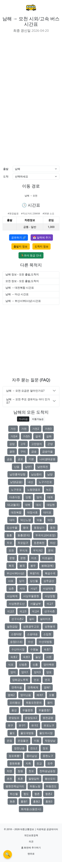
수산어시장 (18, 649)
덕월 (39, 520)
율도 (12, 733)
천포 (31, 771)
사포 (10, 581)
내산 (30, 482)
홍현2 (36, 801)
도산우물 (12, 527)
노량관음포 (33, 489)
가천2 (35, 429)
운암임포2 (31, 718)
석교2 (10, 611)
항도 (26, 794)
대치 (12, 520)
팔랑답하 (34, 778)
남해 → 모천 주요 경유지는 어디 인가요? (28, 400)
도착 (5, 176)
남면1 (28, 467)
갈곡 (38, 436)
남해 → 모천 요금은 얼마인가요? (25, 390)
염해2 (11, 695)
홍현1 (24, 801)
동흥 (9, 535)
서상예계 (12, 596)
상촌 (11, 588)
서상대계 (48, 588)
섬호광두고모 (31, 626)
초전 (9, 778)
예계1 (40, 695)
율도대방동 (27, 733)
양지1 (24, 672)
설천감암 (12, 626)
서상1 (33, 588)
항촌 (37, 794)
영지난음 (25, 695)
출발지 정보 (20, 246)
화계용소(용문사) (31, 809)
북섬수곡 (50, 573)
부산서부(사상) (15, 573)
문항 (12, 558)
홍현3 (48, 801)
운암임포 (14, 718)
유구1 (22, 725)
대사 (38, 505)
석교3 (23, 611)
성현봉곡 (50, 626)
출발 (5, 169)
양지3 (37, 672)
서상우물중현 (31, 596)
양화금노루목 (20, 680)
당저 (39, 497)
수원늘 (34, 649)
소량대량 (16, 634)
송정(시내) (16, 642)
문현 (23, 558)
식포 (10, 664)
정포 (45, 748)
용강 (14, 710)
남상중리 (36, 474)
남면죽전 (42, 467)
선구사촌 (49, 611)
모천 (11, 550)
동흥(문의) (24, 535)
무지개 (23, 550)
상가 (21, 581)
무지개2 (37, 550)
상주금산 (48, 581)
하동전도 (51, 786)
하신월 (14, 794)
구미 (23, 451)
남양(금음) (16, 482)
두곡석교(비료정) (45, 535)
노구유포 (16, 489)
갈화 (49, 436)
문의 (50, 550)
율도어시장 (46, 733)
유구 (10, 725)
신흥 (35, 664)
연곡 (47, 680)
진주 (50, 763)
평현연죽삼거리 (15, 786)
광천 (12, 451)
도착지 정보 (41, 246)
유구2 (34, 725)
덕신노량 (25, 520)
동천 (52, 527)
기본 (31, 459)
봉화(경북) (47, 565)
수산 (30, 642)
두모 (9, 543)
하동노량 (35, 786)
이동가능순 (38, 419)
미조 (34, 558)
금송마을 (47, 451)
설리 (31, 619)
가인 (13, 429)
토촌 (20, 778)
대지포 (47, 512)
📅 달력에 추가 (42, 237)
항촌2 (48, 794)
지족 (28, 763)
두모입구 (23, 543)
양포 (49, 672)
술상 (38, 657)
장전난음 (19, 748)
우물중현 (27, 710)
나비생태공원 (47, 459)
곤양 (50, 444)
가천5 (26, 436)
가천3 (48, 429)
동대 (25, 527)
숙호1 (47, 649)
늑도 (48, 489)
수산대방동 (45, 642)
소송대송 (32, 634)
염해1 (47, 687)
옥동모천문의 (34, 702)
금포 (20, 459)
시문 (49, 657)
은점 (9, 740)
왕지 (50, 702)
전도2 (33, 748)
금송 (34, 451)
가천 (24, 429)
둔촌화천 (39, 543)
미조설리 (47, 558)
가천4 (13, 436)
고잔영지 (36, 444)
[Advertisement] (31, 67)
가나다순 (23, 419)
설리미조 (45, 619)
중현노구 (48, 756)
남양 (50, 474)
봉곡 (22, 565)
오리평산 (15, 702)
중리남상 (31, 756)
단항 (28, 497)
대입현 (51, 505)
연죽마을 (16, 687)
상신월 (34, 581)
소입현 (47, 634)
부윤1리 (34, 573)
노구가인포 (45, 482)
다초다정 (14, 497)
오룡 (51, 695)
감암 (12, 444)
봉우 (33, 565)
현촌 (12, 801)
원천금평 (48, 718)
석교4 (35, 611)
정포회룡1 (15, 756)
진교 (39, 763)
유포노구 (49, 725)
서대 (22, 588)
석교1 (49, 603)
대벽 (27, 505)
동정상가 (39, 527)
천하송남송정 (47, 771)
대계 (50, 497)
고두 (23, 444)
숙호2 (13, 657)
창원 (20, 771)
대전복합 (16, 512)
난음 (16, 467)
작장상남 (50, 740)
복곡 (11, 565)
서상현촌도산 (17, 603)
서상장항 (50, 596)
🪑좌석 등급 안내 (31, 255)
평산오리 (50, 778)
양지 (13, 672)
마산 (52, 543)
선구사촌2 (17, 619)
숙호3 (26, 657)
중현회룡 (14, 763)
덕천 (50, 520)
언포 (36, 680)
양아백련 (48, 664)
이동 (36, 740)
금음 (9, 459)
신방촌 (23, 664)
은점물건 (23, 740)
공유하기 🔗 (18, 237)
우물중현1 (45, 710)
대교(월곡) (13, 505)
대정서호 (32, 512)
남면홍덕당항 (17, 474)
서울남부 (35, 603)
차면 (9, 771)
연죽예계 (33, 687)
